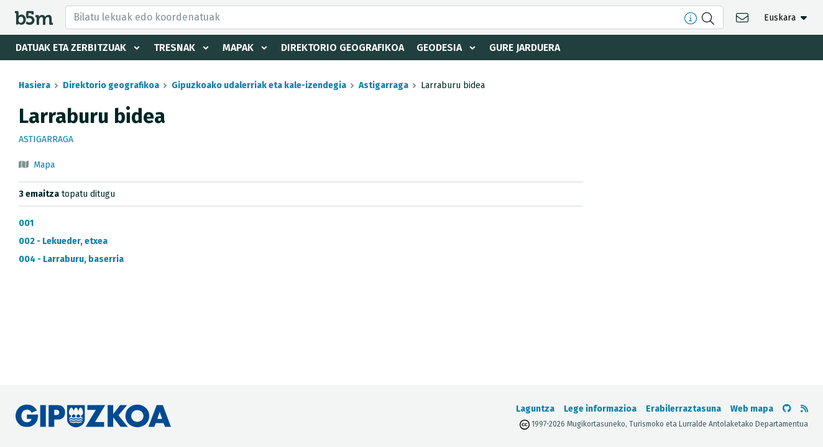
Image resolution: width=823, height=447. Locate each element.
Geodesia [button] (439, 47)
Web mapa (751, 409)
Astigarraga (383, 85)
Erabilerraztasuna (683, 409)
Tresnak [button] (174, 47)
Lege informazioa (600, 409)
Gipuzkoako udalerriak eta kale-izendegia (259, 85)
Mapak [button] (238, 47)
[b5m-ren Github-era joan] (787, 409)
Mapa (44, 165)
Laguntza (535, 409)
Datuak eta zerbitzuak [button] (71, 47)
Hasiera (34, 85)
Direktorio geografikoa (342, 47)
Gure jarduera (524, 47)
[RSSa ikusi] (804, 409)
